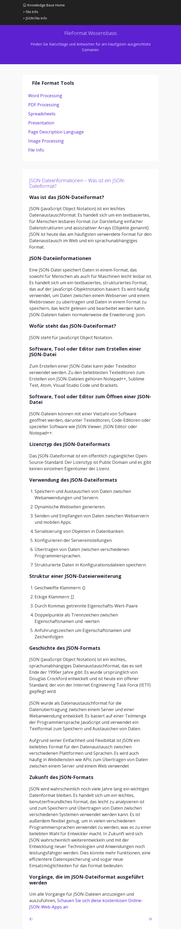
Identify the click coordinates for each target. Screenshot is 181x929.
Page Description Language (56, 132)
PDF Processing (43, 105)
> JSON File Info (35, 18)
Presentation (41, 123)
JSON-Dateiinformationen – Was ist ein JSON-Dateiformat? (77, 183)
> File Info (30, 11)
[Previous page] (32, 919)
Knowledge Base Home (44, 5)
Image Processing (46, 141)
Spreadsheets (42, 114)
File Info (36, 150)
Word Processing (45, 96)
